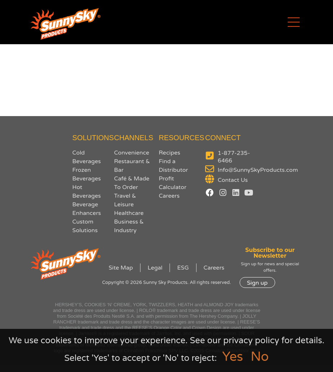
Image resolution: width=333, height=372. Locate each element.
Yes (232, 356)
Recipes (169, 152)
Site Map (121, 267)
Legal (155, 267)
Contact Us (233, 180)
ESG (183, 267)
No (260, 356)
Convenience (131, 152)
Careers (169, 195)
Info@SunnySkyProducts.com (258, 170)
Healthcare (129, 213)
